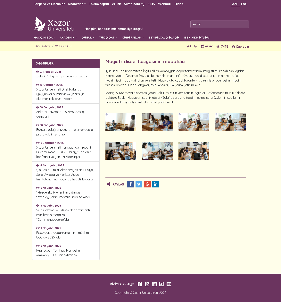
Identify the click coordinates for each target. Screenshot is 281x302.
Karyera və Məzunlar (49, 4)
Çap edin (240, 46)
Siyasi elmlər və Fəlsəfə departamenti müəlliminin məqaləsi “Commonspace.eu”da (63, 214)
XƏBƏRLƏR (63, 46)
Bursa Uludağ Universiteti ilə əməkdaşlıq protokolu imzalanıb (64, 132)
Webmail (164, 4)
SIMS (151, 4)
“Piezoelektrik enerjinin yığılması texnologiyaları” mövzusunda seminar (63, 194)
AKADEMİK (67, 37)
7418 (222, 46)
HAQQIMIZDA (43, 37)
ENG (244, 4)
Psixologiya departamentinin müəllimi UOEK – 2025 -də (62, 235)
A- (195, 46)
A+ (189, 46)
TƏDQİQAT (107, 37)
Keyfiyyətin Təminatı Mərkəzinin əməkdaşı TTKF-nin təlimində (58, 252)
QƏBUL (87, 37)
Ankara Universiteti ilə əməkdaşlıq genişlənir (60, 114)
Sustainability (134, 4)
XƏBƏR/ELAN (131, 37)
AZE (235, 4)
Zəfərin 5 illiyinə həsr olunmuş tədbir (61, 76)
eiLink (116, 4)
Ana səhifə (42, 46)
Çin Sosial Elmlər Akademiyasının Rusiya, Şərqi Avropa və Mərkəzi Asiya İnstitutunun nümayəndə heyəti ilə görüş (65, 174)
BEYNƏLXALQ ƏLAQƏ (164, 37)
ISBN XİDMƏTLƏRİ (197, 37)
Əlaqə (179, 4)
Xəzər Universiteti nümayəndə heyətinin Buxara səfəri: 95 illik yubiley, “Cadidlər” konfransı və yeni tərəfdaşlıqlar (64, 152)
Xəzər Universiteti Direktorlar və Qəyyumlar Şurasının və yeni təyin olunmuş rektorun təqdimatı (60, 94)
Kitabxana (75, 4)
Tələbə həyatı (99, 4)
